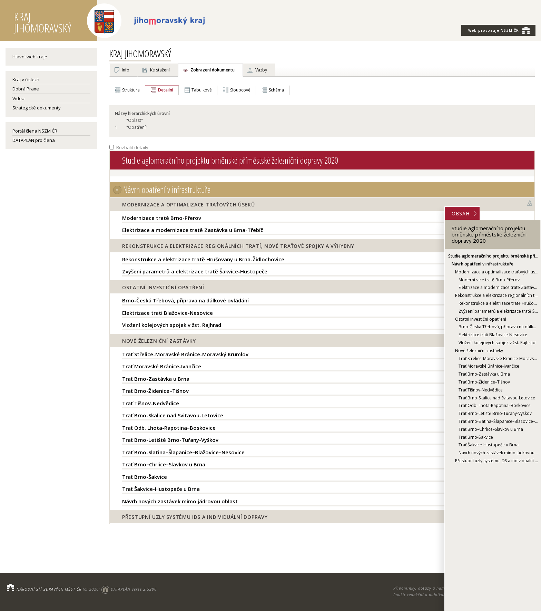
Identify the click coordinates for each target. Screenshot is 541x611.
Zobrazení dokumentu (212, 70)
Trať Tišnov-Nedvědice (481, 390)
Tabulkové (201, 90)
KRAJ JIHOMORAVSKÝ (140, 53)
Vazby (261, 70)
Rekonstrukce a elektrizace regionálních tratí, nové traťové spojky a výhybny (497, 295)
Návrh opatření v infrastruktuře (482, 264)
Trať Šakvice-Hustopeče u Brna (489, 445)
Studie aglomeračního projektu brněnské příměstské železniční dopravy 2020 (493, 256)
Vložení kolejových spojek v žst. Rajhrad (497, 343)
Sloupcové (240, 90)
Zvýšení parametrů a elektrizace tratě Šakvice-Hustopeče (499, 311)
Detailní (165, 90)
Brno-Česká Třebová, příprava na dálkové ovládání (499, 327)
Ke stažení (160, 70)
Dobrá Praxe (25, 89)
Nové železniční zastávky (479, 350)
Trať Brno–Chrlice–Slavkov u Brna (491, 429)
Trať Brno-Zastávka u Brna (484, 374)
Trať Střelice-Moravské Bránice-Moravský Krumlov (499, 358)
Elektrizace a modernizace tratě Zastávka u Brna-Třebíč (499, 287)
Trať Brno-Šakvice (476, 437)
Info (125, 70)
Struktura (131, 90)
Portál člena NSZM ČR (34, 131)
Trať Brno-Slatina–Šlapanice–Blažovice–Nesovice (499, 421)
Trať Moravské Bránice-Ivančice (489, 366)
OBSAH (464, 213)
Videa (18, 98)
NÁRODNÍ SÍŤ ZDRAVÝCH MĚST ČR (49, 589)
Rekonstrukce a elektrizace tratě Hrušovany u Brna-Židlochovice (499, 303)
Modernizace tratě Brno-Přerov (489, 280)
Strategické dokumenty (36, 108)
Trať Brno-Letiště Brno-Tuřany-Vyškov (495, 413)
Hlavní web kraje (29, 57)
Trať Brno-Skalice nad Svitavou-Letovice (497, 398)
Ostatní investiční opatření (480, 319)
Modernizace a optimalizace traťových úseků (497, 272)
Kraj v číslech (25, 79)
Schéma (276, 90)
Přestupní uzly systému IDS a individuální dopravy (497, 461)
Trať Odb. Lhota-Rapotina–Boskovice (495, 405)
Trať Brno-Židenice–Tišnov (484, 382)
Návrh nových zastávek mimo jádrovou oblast (499, 453)
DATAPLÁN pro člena (33, 140)
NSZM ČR (499, 30)
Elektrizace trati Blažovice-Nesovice (493, 335)
